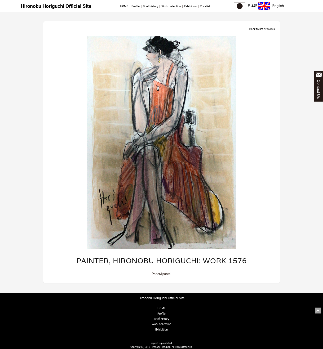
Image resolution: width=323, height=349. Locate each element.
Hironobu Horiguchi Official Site (56, 6)
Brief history (150, 6)
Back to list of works (262, 29)
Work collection (171, 6)
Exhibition (190, 6)
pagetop (318, 310)
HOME (124, 6)
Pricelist (205, 6)
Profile (136, 6)
